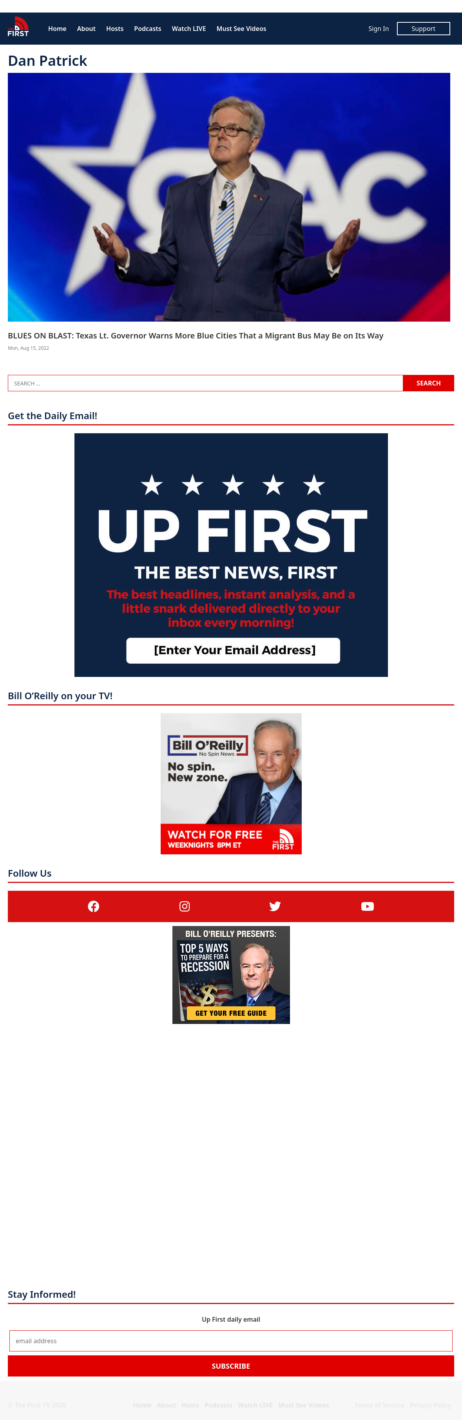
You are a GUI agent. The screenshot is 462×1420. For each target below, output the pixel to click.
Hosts (114, 28)
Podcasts (147, 28)
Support (423, 28)
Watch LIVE (189, 28)
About (86, 28)
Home (57, 28)
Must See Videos (241, 28)
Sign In (378, 28)
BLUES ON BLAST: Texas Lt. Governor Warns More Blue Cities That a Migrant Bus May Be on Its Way (195, 335)
